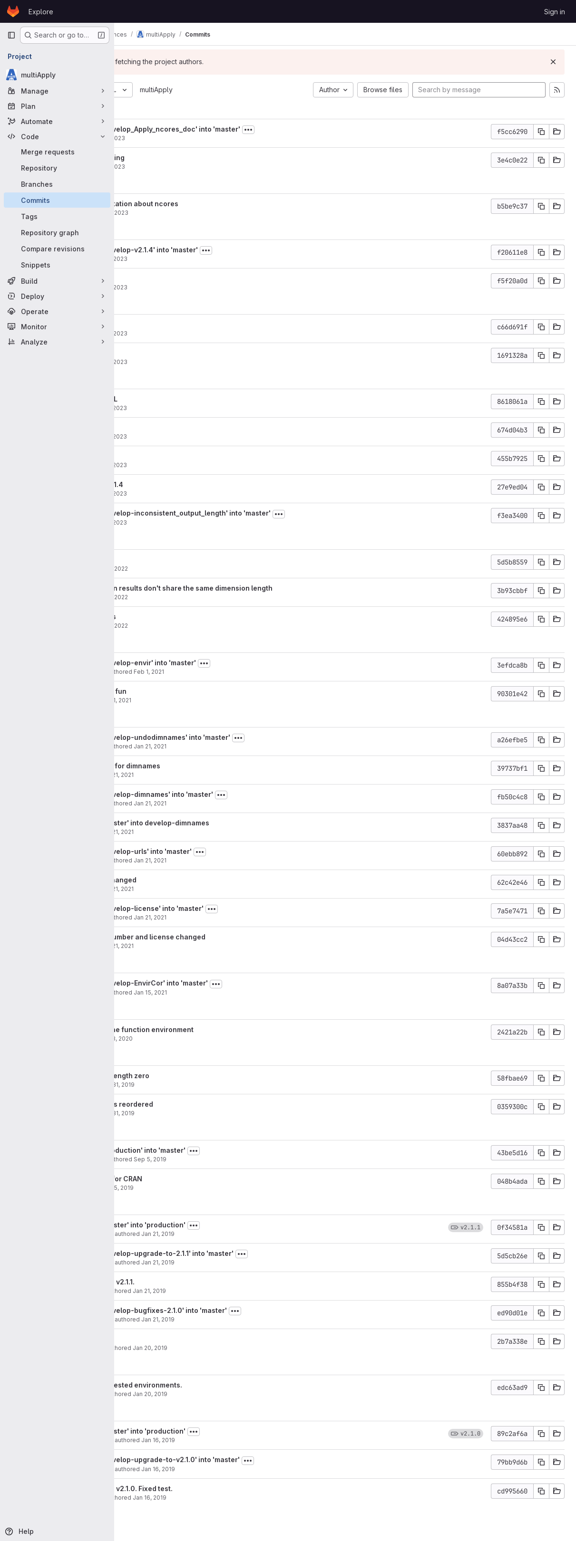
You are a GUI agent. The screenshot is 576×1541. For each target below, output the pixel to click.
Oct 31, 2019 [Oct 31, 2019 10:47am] (209, 1113)
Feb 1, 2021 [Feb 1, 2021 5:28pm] (208, 700)
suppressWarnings (176, 617)
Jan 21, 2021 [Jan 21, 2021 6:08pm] (209, 945)
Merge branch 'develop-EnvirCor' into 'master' (222, 983)
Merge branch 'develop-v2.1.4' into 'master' (217, 250)
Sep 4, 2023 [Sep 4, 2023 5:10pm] (200, 138)
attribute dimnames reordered (195, 1104)
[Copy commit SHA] (541, 131)
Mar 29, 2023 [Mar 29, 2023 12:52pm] (201, 287)
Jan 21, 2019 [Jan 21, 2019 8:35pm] (249, 1233)
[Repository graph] (57, 232)
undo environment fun (181, 691)
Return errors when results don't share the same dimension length (254, 588)
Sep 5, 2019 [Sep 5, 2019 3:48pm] (209, 1187)
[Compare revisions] (57, 248)
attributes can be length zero (193, 1076)
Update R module (173, 559)
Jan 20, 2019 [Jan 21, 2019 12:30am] (242, 1347)
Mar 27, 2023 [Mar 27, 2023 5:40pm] (201, 408)
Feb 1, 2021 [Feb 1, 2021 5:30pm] (240, 671)
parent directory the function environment (215, 1029)
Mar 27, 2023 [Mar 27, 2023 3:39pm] (201, 436)
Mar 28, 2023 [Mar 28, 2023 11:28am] (201, 333)
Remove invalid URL (177, 399)
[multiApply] (57, 74)
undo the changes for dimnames (198, 766)
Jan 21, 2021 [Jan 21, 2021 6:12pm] (241, 917)
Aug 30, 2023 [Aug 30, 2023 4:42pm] (201, 212)
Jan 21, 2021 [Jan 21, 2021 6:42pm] (241, 860)
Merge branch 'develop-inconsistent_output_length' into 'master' (253, 513)
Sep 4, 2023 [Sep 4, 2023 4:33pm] (200, 166)
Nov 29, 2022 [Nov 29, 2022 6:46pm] (201, 597)
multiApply (248, 90)
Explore (41, 12)
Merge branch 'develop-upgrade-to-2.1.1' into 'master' (235, 1253)
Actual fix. (161, 1339)
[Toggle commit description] (340, 129)
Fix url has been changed (186, 880)
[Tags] (57, 216)
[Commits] (57, 200)
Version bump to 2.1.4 (180, 484)
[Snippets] (57, 264)
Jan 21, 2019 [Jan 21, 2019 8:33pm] (241, 1290)
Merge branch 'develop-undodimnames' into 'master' (233, 737)
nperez (155, 700)
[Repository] (57, 167)
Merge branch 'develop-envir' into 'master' (216, 663)
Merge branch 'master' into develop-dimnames (223, 823)
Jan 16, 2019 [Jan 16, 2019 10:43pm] (250, 1469)
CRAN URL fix (166, 278)
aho (150, 138)
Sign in (554, 12)
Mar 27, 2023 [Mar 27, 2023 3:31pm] (201, 493)
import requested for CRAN (189, 1179)
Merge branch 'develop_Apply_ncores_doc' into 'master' (238, 129)
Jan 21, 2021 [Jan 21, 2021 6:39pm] (209, 888)
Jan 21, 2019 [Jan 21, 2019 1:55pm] (249, 1319)
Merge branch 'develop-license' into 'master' (220, 908)
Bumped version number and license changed (221, 937)
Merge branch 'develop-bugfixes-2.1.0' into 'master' (232, 1310)
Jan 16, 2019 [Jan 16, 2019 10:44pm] (250, 1440)
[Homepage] (13, 11)
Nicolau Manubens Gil (175, 1233)
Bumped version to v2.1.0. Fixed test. (204, 1488)
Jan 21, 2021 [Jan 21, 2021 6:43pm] (209, 831)
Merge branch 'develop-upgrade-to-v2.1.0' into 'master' (238, 1459)
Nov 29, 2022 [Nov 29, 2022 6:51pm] (201, 568)
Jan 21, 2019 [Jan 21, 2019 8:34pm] (249, 1262)
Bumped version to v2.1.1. (185, 1282)
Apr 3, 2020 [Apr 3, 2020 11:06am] (209, 1038)
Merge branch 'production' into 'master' (211, 1150)
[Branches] (57, 183)
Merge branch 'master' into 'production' (211, 1225)
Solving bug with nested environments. (209, 1385)
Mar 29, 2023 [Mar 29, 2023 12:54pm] (201, 258)
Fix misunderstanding (180, 157)
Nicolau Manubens (170, 1290)
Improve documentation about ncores (207, 204)
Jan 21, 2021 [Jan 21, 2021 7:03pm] (209, 774)
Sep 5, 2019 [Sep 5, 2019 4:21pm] (241, 1159)
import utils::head (174, 427)
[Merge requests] (57, 151)
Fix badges (163, 324)
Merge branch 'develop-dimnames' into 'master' (225, 794)
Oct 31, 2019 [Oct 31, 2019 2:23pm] (209, 1084)
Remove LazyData (174, 456)
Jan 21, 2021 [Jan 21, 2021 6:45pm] (241, 803)
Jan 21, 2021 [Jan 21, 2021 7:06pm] (241, 746)
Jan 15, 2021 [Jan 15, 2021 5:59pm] (242, 992)
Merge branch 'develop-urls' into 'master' (214, 851)
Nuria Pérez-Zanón (171, 671)
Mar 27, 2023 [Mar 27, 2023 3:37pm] (201, 465)
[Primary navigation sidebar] (11, 35)
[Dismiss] (553, 61)
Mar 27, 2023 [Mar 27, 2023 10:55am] (201, 522)
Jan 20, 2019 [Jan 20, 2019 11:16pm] (242, 1393)
